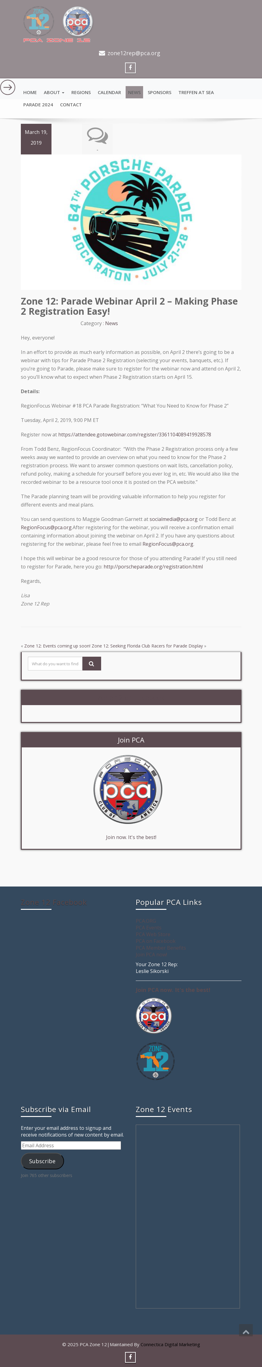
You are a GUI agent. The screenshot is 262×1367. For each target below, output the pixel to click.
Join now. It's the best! (131, 837)
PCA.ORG (146, 920)
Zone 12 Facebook (54, 902)
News (134, 92)
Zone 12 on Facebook (131, 697)
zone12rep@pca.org (134, 53)
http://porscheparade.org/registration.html (153, 566)
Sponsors (159, 92)
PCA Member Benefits (161, 947)
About (54, 92)
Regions (81, 92)
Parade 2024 (38, 104)
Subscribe (42, 1160)
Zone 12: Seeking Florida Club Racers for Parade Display (147, 646)
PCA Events (148, 927)
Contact (71, 104)
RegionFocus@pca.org (46, 527)
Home (30, 92)
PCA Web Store (153, 934)
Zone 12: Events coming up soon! (57, 646)
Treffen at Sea (196, 92)
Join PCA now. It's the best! (173, 989)
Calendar (109, 92)
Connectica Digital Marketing (170, 1344)
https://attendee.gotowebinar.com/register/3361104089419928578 (134, 434)
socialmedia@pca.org (174, 519)
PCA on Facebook (156, 941)
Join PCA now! (151, 954)
